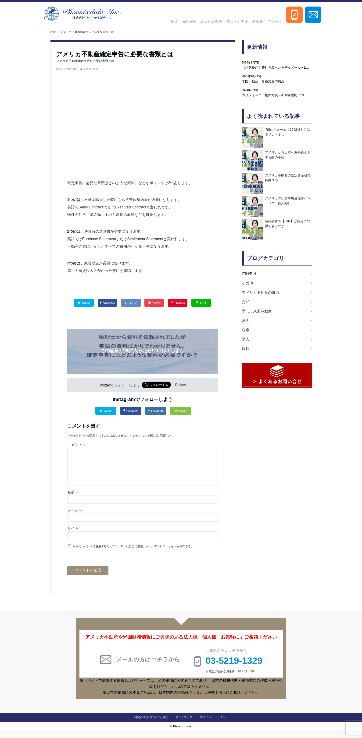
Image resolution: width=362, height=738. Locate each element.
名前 (73, 500)
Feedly (180, 410)
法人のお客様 (211, 22)
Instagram (156, 410)
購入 (245, 339)
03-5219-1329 (234, 668)
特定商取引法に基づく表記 (151, 724)
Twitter (106, 410)
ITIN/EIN (249, 274)
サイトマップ (184, 724)
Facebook (130, 410)
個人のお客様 (237, 22)
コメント (76, 445)
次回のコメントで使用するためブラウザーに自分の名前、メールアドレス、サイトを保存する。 (133, 553)
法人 (245, 321)
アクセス (275, 22)
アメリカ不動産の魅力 (260, 293)
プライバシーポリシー (214, 724)
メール (74, 518)
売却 (245, 302)
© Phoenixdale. (181, 733)
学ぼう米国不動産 (257, 311)
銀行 (245, 349)
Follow (180, 385)
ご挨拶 (172, 22)
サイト (73, 536)
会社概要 (189, 22)
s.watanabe (90, 68)
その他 (247, 283)
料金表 (257, 22)
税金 (245, 330)
